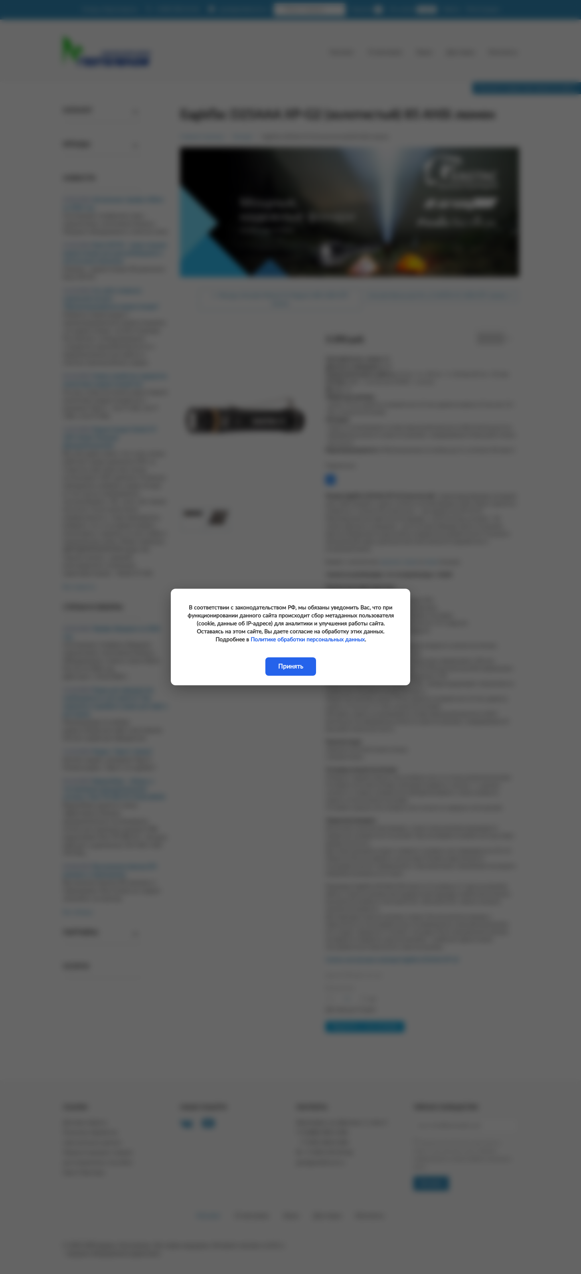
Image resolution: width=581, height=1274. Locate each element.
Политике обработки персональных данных (308, 640)
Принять (290, 666)
